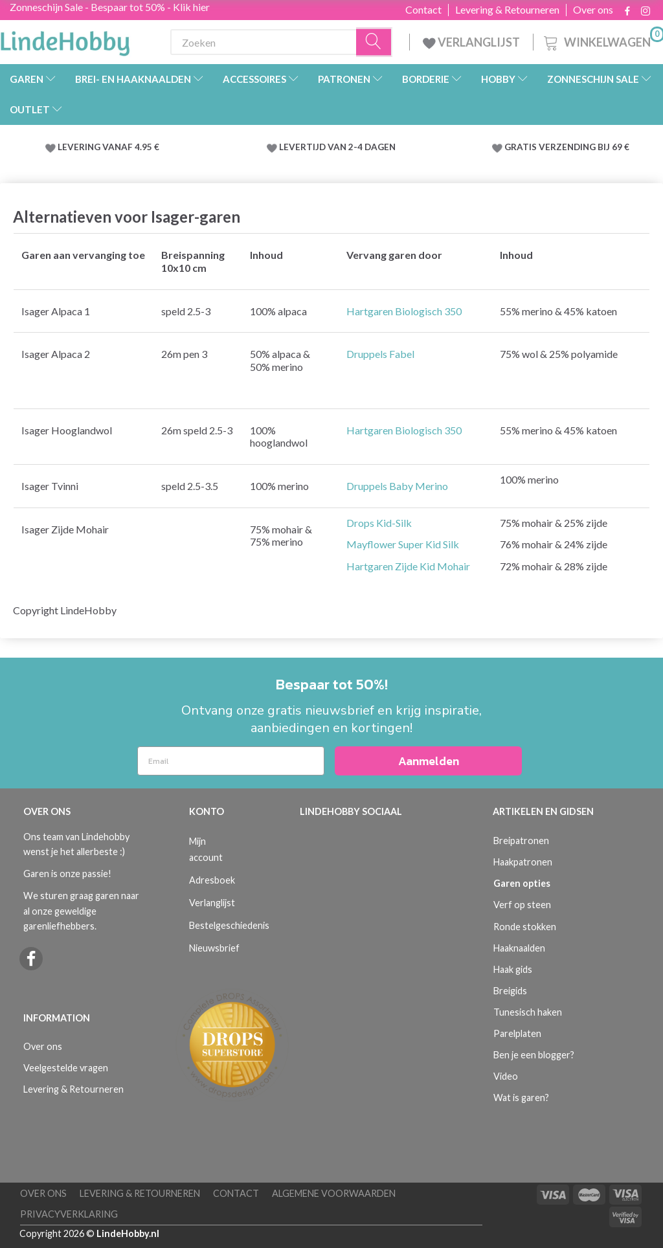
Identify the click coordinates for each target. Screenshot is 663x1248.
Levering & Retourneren (507, 10)
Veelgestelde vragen (65, 1067)
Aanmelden (428, 761)
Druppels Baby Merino (397, 486)
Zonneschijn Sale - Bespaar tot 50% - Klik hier (110, 7)
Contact (423, 10)
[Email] (230, 760)
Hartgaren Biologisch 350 (404, 311)
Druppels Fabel (380, 354)
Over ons (593, 10)
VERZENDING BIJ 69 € (584, 147)
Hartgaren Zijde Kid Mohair (408, 566)
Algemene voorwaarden (334, 1193)
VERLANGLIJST (471, 42)
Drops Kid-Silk (379, 523)
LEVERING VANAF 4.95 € (108, 147)
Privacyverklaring (69, 1214)
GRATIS (521, 147)
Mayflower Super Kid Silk (402, 544)
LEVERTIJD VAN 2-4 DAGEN (337, 147)
